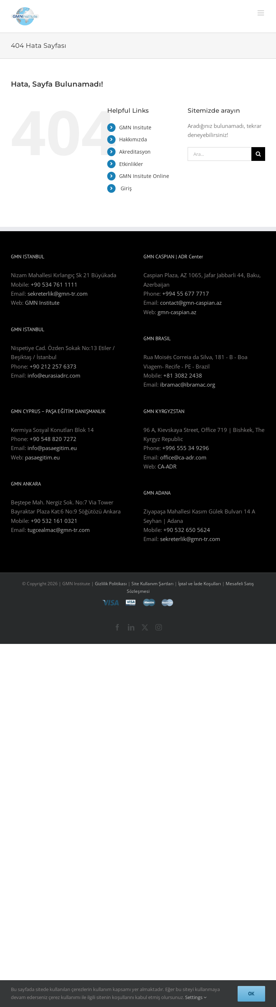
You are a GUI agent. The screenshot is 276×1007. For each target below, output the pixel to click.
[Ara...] (219, 154)
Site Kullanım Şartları (152, 584)
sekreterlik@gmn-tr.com (58, 293)
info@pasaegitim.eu (52, 448)
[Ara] (258, 154)
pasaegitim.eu (42, 457)
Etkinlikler (131, 164)
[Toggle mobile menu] (261, 13)
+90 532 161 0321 (54, 520)
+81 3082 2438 (182, 375)
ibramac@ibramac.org (187, 384)
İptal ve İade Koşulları (200, 584)
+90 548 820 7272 (53, 438)
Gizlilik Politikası (111, 584)
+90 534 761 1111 (54, 284)
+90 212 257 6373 (53, 366)
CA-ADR (167, 466)
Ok (251, 993)
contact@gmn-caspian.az (191, 302)
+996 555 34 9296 (185, 448)
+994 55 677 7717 (185, 293)
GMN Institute (42, 302)
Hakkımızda (133, 139)
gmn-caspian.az (177, 312)
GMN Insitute (135, 127)
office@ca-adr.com (183, 457)
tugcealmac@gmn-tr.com (59, 529)
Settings (195, 997)
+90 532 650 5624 (186, 529)
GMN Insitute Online (144, 175)
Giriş (125, 188)
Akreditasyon (135, 151)
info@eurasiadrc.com (54, 375)
